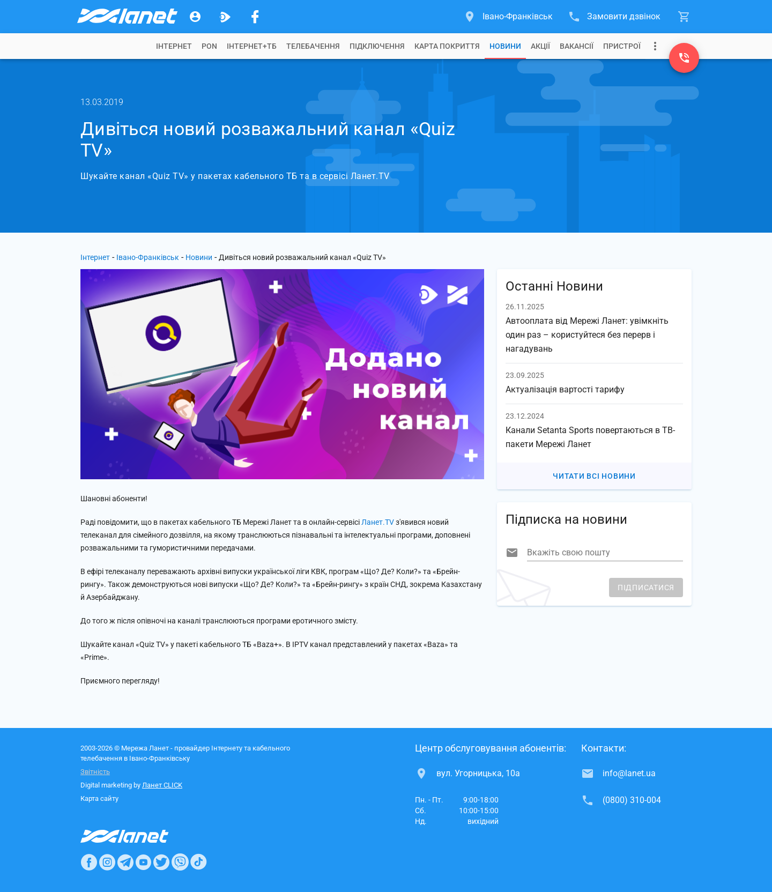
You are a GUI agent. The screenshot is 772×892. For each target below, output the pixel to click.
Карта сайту (99, 798)
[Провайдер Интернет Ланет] (137, 836)
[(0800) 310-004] (684, 58)
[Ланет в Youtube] (143, 862)
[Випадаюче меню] (655, 46)
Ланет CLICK (162, 785)
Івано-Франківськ (147, 257)
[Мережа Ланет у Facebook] (255, 16)
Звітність (95, 772)
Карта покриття (447, 46)
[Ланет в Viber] (180, 862)
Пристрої (622, 46)
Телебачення (313, 46)
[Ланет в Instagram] (107, 862)
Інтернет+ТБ (252, 46)
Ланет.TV (377, 522)
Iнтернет (174, 46)
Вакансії (576, 46)
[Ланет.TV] (225, 16)
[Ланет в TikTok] (198, 862)
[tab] (174, 46)
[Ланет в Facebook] (89, 862)
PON (209, 46)
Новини (505, 46)
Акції (540, 46)
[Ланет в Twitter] (161, 862)
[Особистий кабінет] (195, 16)
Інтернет (95, 257)
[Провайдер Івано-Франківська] (126, 16)
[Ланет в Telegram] (125, 862)
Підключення (377, 46)
